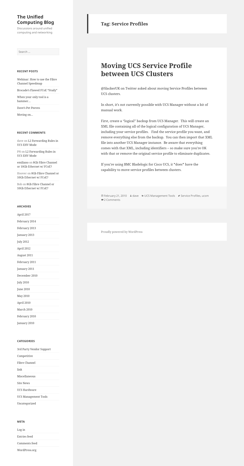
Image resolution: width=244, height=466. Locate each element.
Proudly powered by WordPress (122, 232)
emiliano (22, 162)
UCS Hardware (26, 390)
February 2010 (26, 316)
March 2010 (24, 309)
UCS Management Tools (32, 397)
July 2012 (23, 242)
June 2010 (23, 289)
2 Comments (112, 200)
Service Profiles (190, 196)
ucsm (205, 196)
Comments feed (27, 443)
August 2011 (25, 255)
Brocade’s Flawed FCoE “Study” (37, 90)
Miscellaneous (26, 376)
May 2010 (23, 296)
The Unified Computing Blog (35, 19)
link (19, 369)
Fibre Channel (26, 363)
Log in (21, 430)
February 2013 (26, 228)
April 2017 (23, 214)
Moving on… (25, 114)
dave (136, 196)
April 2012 (23, 248)
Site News (23, 383)
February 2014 (26, 221)
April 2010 (23, 303)
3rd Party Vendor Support (34, 349)
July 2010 (23, 282)
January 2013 (25, 235)
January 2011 (25, 269)
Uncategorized (26, 403)
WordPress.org (26, 450)
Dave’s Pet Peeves (28, 108)
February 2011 (26, 262)
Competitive (25, 356)
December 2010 (27, 275)
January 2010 (25, 323)
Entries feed (25, 436)
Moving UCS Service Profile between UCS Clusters (146, 69)
